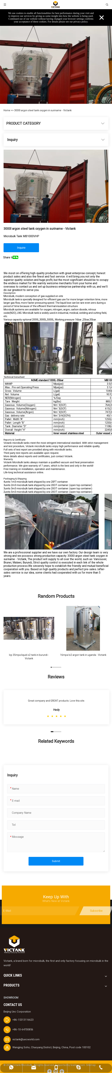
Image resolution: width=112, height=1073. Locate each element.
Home (7, 110)
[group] (29, 635)
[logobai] (14, 944)
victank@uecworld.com (26, 1039)
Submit (56, 861)
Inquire (21, 247)
